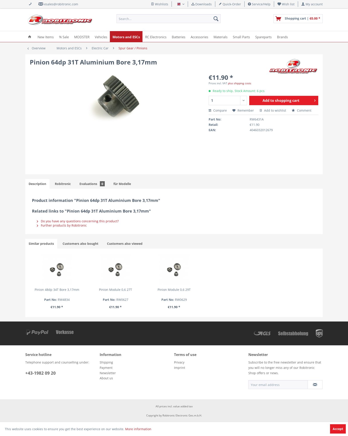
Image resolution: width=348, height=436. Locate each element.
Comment (301, 110)
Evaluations (92, 183)
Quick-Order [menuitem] (230, 4)
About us (106, 378)
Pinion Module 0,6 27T (115, 289)
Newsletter (108, 373)
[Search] (216, 18)
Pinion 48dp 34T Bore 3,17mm (57, 289)
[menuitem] (286, 4)
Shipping (106, 362)
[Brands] (282, 36)
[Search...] (169, 18)
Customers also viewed (124, 243)
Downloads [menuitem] (201, 4)
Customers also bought (80, 243)
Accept (338, 429)
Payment (106, 368)
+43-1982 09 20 (40, 373)
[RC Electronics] (155, 36)
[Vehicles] (101, 36)
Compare (218, 110)
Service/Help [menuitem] (259, 4)
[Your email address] (278, 384)
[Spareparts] (263, 36)
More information (138, 429)
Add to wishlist (272, 110)
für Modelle (122, 184)
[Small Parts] (241, 36)
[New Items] (45, 36)
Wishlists (159, 4)
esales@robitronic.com (61, 4)
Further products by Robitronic (62, 225)
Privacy (179, 362)
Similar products (41, 243)
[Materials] (220, 36)
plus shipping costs (239, 83)
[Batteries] (178, 36)
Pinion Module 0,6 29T (174, 289)
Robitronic (63, 184)
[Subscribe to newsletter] (315, 384)
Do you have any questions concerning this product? (78, 221)
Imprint (179, 368)
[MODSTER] (81, 36)
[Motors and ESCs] (126, 36)
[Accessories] (199, 36)
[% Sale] (63, 36)
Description (37, 184)
